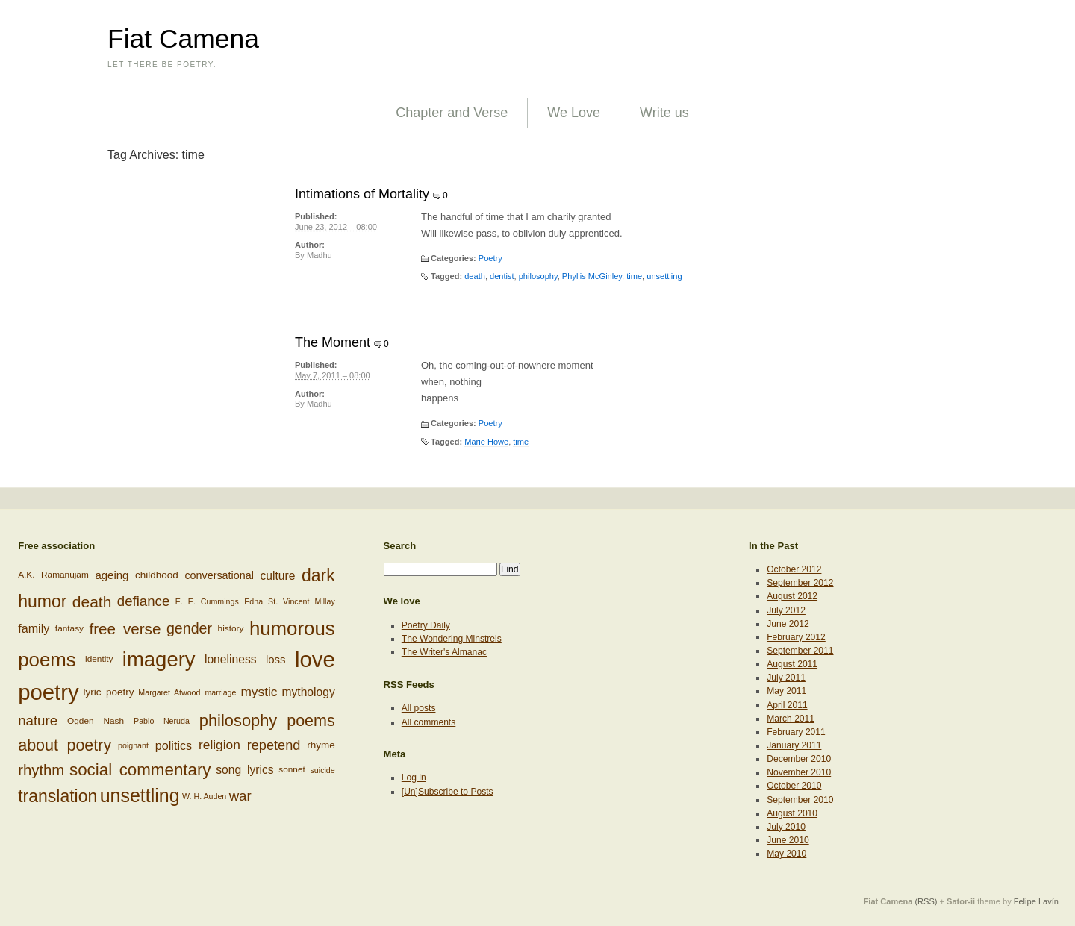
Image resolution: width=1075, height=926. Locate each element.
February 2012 (796, 637)
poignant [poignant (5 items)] (133, 745)
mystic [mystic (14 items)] (258, 691)
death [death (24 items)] (92, 601)
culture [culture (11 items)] (277, 575)
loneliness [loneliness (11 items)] (231, 659)
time (634, 276)
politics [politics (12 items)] (173, 745)
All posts (419, 708)
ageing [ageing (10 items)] (111, 575)
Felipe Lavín (1036, 901)
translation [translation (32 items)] (57, 796)
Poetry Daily (426, 625)
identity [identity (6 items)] (99, 659)
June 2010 (787, 840)
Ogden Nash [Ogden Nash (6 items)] (95, 720)
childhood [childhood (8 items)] (156, 575)
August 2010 (792, 813)
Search (400, 545)
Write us (664, 112)
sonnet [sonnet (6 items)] (291, 769)
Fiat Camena (183, 39)
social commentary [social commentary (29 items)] (140, 769)
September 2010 (800, 800)
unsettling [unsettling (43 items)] (140, 795)
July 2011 (786, 677)
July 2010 (786, 827)
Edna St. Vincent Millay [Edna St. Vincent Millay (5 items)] (289, 601)
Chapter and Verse (452, 112)
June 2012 (787, 624)
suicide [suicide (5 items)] (323, 770)
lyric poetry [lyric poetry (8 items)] (109, 692)
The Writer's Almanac (444, 652)
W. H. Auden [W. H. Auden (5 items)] (204, 796)
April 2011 (787, 705)
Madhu (319, 255)
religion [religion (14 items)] (219, 744)
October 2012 (794, 569)
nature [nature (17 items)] (37, 720)
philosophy (538, 276)
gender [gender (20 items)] (189, 628)
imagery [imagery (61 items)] (159, 659)
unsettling (664, 276)
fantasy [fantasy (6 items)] (69, 628)
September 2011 (800, 650)
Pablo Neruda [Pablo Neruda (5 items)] (162, 720)
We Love (573, 112)
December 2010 (799, 759)
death (474, 276)
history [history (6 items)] (231, 628)
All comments (429, 722)
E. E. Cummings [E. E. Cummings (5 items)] (207, 601)
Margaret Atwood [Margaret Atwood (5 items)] (169, 692)
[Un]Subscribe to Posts (447, 791)
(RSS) (925, 901)
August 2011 (792, 664)
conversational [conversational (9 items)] (218, 575)
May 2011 (786, 691)
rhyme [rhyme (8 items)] (321, 745)
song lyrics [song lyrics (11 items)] (244, 769)
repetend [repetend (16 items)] (274, 744)
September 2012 (800, 583)
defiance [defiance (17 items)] (143, 601)
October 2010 (794, 785)
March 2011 (790, 718)
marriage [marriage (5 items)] (220, 692)
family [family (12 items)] (33, 628)
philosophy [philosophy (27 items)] (238, 720)
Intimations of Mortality (362, 194)
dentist (502, 276)
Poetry (490, 258)
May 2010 (786, 853)
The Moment (332, 342)
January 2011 (794, 745)
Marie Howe (486, 441)
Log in (414, 777)
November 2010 (799, 772)
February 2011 (796, 732)
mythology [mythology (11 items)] (307, 692)
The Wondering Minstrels (452, 639)
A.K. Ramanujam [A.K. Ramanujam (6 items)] (53, 575)
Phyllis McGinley (592, 276)
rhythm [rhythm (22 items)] (41, 769)
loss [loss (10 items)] (276, 659)
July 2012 (786, 610)
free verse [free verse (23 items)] (125, 628)
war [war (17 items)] (240, 796)
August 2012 (792, 596)
